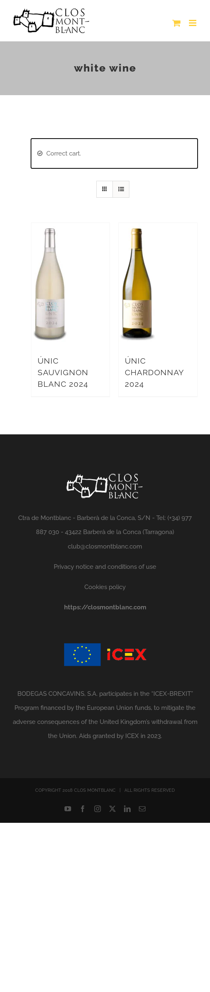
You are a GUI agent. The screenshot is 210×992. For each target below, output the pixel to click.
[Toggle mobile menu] (193, 23)
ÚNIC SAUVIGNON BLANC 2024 (63, 372)
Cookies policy (105, 587)
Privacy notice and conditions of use (105, 566)
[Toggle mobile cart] (176, 23)
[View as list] (121, 189)
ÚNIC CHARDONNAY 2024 (154, 372)
